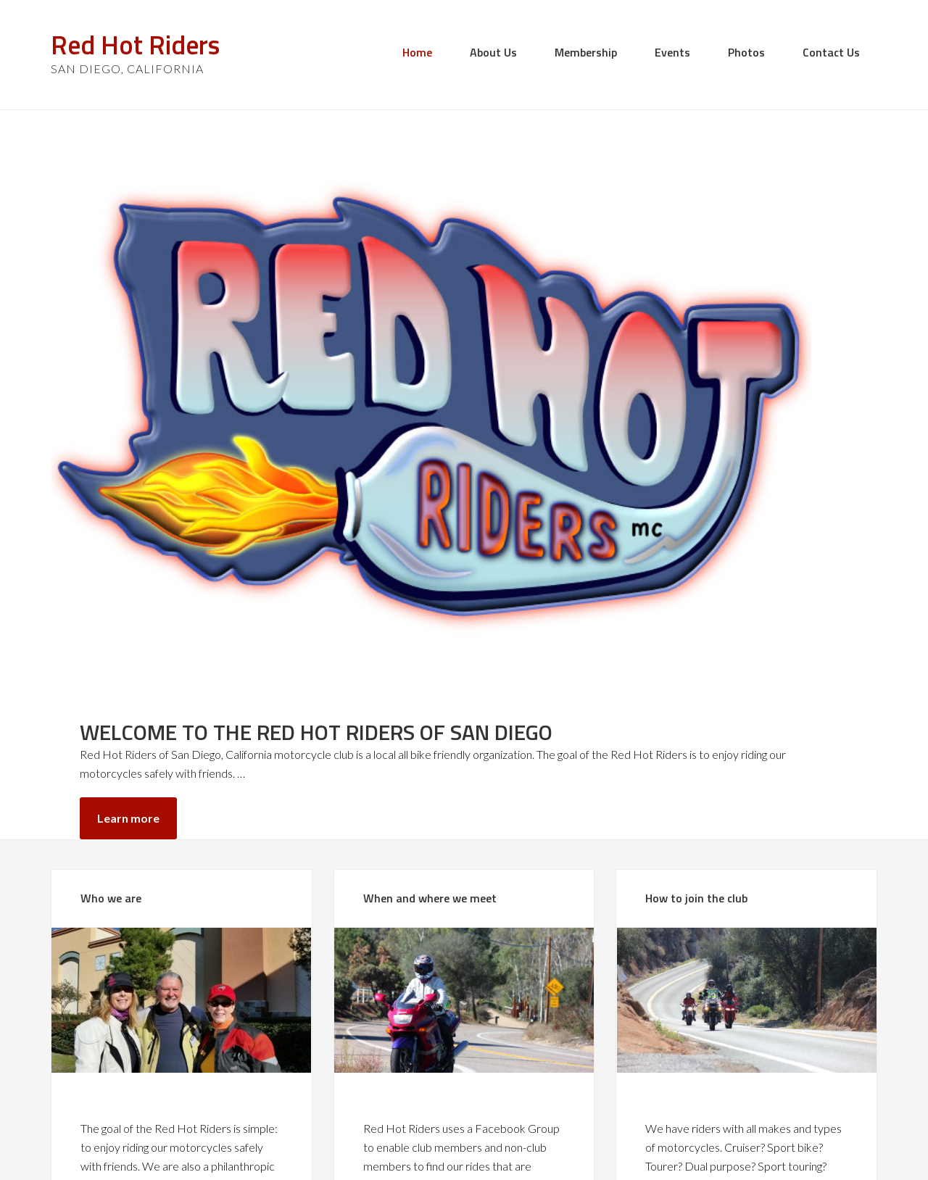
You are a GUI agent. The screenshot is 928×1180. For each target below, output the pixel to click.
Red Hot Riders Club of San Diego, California (484, 1143)
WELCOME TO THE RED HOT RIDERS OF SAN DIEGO (721, 232)
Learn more (662, 400)
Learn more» (114, 1038)
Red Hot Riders (135, 45)
